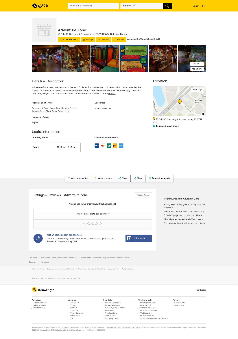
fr (204, 6)
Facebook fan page (147, 308)
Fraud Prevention (39, 308)
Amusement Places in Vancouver (92, 258)
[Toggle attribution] (203, 114)
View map (197, 90)
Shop (111, 319)
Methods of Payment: (106, 138)
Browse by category (112, 303)
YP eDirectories (145, 313)
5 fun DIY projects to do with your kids (182, 215)
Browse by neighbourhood (115, 308)
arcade (98, 108)
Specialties (100, 103)
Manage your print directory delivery (154, 318)
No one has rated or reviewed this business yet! (92, 204)
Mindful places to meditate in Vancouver (182, 219)
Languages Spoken (41, 117)
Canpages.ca (179, 305)
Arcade (35, 111)
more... (112, 93)
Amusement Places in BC (67, 258)
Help (71, 318)
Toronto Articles (111, 313)
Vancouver (45, 262)
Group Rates (57, 111)
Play (116, 319)
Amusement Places (48, 258)
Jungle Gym (55, 108)
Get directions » (118, 34)
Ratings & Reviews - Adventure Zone (60, 195)
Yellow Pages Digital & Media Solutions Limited (123, 328)
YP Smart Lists (110, 316)
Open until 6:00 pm (136, 39)
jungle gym (107, 108)
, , (92, 34)
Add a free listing (39, 305)
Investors (73, 308)
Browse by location (112, 305)
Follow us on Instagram (148, 310)
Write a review (143, 195)
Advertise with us (40, 303)
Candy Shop (45, 111)
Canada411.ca (179, 303)
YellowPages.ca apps (147, 303)
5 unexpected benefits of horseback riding (183, 223)
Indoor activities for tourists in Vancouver (183, 212)
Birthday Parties (68, 108)
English (35, 123)
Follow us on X (145, 305)
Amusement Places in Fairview (118, 258)
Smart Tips (109, 310)
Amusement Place (40, 108)
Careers (73, 305)
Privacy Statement (77, 313)
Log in (196, 6)
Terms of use (75, 316)
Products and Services (43, 103)
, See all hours (152, 39)
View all (197, 64)
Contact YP (74, 303)
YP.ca (66, 328)
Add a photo (197, 69)
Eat (106, 319)
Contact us (201, 290)
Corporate (74, 310)
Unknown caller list (147, 316)
